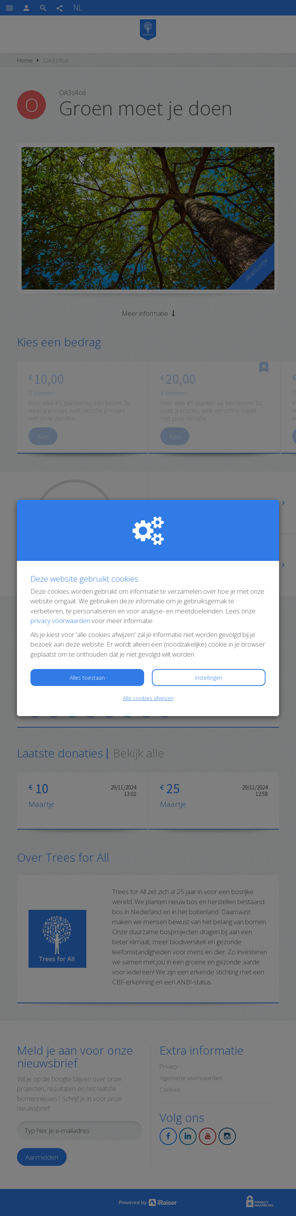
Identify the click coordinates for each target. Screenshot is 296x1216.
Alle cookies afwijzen (148, 697)
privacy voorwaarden (60, 620)
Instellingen (208, 677)
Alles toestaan (87, 677)
